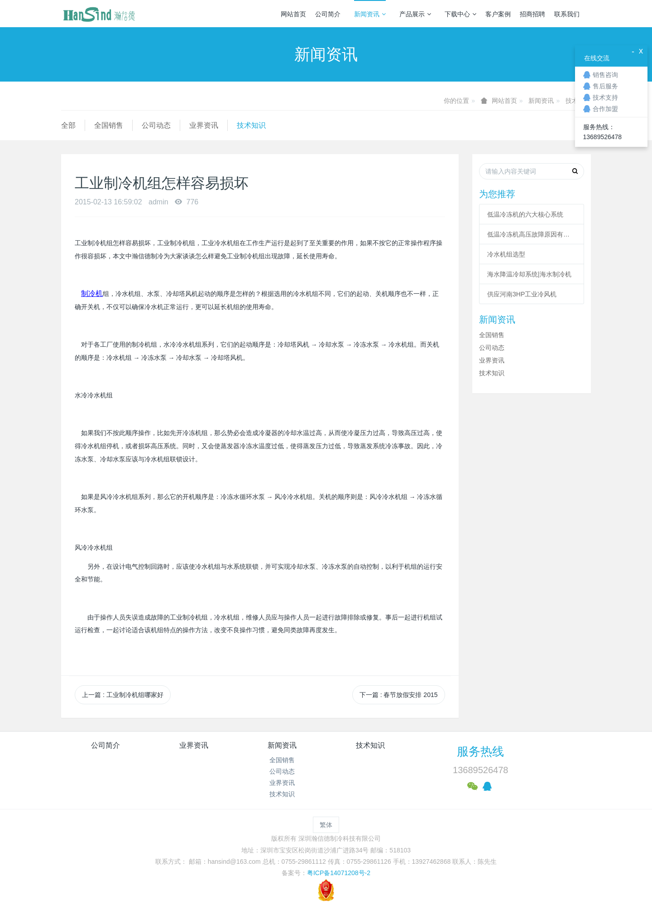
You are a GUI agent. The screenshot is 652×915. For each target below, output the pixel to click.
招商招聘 (532, 14)
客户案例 (498, 14)
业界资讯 (203, 125)
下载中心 (460, 14)
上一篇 (122, 694)
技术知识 (251, 125)
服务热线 (480, 751)
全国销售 (108, 125)
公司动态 (156, 125)
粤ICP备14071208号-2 (338, 872)
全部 (68, 125)
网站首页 (293, 14)
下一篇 (399, 694)
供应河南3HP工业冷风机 (521, 294)
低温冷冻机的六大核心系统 (525, 214)
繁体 (326, 824)
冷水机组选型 (506, 254)
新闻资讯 (370, 14)
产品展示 (415, 14)
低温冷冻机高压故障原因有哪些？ (531, 234)
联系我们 (567, 14)
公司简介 (327, 14)
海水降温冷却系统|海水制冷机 (529, 274)
